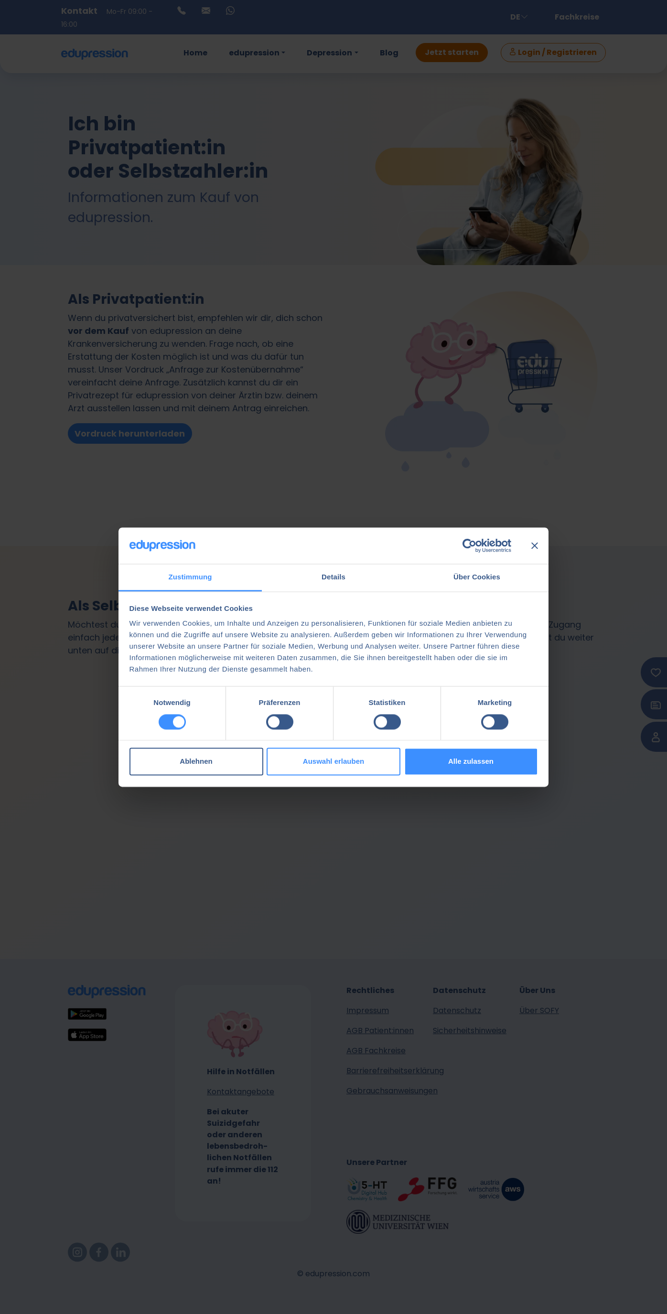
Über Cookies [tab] (476, 577)
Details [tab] (333, 577)
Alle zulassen (471, 762)
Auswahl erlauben (333, 762)
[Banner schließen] (534, 545)
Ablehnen (196, 762)
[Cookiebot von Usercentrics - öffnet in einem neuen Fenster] (469, 545)
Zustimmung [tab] (190, 577)
